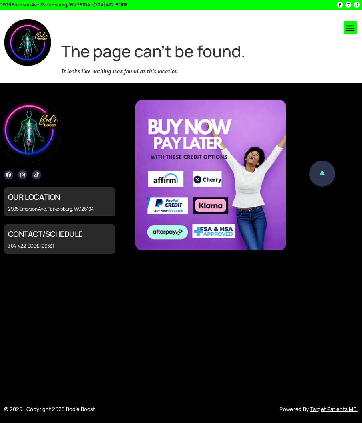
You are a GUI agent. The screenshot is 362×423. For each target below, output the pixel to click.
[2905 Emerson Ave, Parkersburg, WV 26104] (181, 329)
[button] (350, 27)
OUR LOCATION (34, 197)
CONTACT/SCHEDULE (45, 234)
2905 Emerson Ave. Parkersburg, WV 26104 (45, 4)
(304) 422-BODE (110, 4)
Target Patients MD (334, 409)
